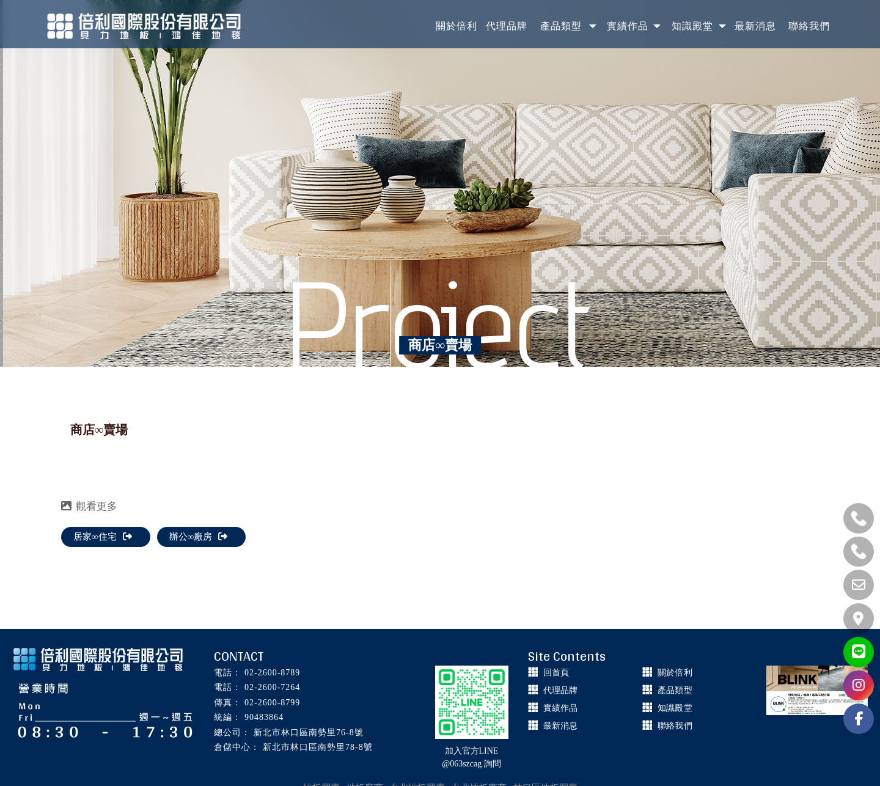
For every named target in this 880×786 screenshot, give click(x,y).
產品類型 (675, 690)
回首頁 (556, 672)
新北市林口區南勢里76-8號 (309, 732)
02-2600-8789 (272, 672)
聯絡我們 (675, 725)
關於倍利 (675, 672)
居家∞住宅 (102, 537)
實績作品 (560, 708)
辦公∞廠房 (198, 537)
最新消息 (560, 725)
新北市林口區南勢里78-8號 (318, 747)
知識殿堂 (675, 708)
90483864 (264, 717)
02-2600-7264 (272, 687)
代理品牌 (560, 690)
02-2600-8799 (272, 702)
